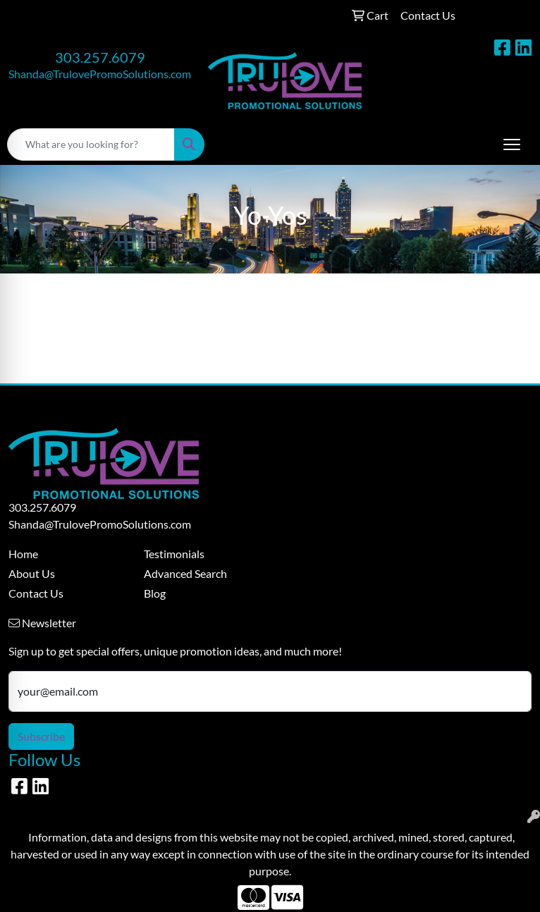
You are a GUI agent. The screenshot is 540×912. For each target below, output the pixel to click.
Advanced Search (185, 573)
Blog (155, 593)
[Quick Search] (91, 144)
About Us (31, 573)
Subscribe (41, 736)
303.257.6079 (100, 57)
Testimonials (174, 553)
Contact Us (35, 593)
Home (23, 553)
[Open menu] (512, 144)
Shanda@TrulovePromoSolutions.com (99, 73)
